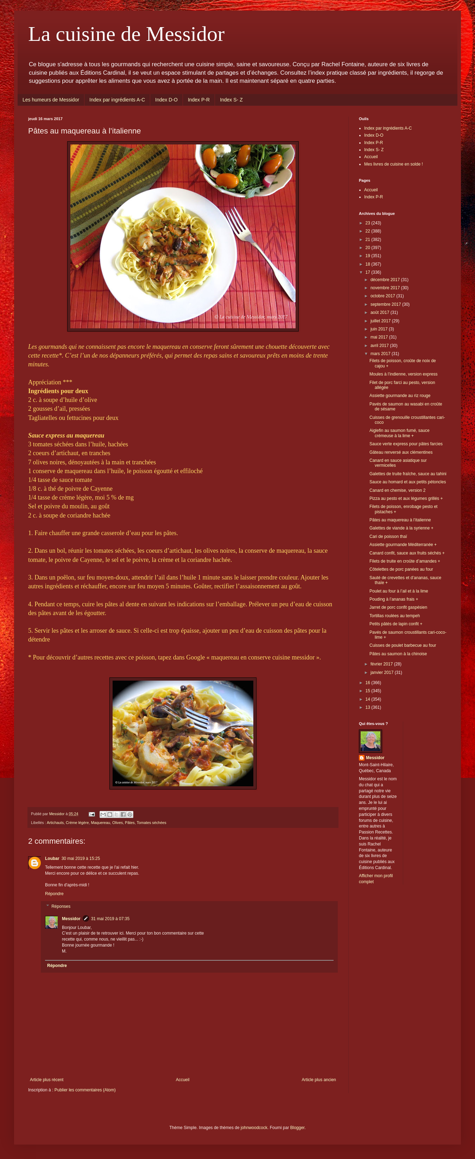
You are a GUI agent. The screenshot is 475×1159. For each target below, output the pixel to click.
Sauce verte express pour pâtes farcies (406, 443)
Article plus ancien (319, 1079)
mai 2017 (379, 337)
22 (369, 231)
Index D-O (166, 100)
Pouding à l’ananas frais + (393, 599)
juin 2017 (379, 329)
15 (369, 690)
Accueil (183, 1079)
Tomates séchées (151, 822)
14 (369, 699)
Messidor (71, 918)
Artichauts (55, 822)
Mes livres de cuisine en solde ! (393, 164)
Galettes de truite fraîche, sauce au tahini (407, 473)
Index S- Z (231, 100)
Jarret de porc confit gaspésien (398, 607)
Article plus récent (46, 1079)
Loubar (52, 858)
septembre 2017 (386, 304)
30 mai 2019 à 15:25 (81, 858)
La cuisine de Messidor (126, 33)
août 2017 (380, 312)
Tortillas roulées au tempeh (394, 615)
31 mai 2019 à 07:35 (110, 918)
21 (369, 239)
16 (369, 682)
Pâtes (130, 822)
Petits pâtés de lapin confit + (395, 623)
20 (369, 247)
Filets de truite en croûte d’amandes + (404, 561)
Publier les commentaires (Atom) (85, 1089)
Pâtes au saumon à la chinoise (398, 653)
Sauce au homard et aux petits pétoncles (407, 481)
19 (369, 255)
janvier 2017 (382, 672)
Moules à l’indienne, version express (403, 374)
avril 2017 (380, 345)
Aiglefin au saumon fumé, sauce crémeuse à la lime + (399, 433)
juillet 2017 (381, 320)
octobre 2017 (383, 295)
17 (369, 272)
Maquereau (100, 822)
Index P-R (199, 100)
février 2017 (382, 664)
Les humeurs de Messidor (51, 100)
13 (369, 707)
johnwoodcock (254, 1127)
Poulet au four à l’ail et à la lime (398, 591)
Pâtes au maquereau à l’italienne (400, 519)
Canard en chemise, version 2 (397, 490)
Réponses (60, 906)
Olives (117, 822)
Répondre (54, 893)
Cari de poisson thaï (388, 536)
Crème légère (77, 822)
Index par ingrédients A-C (117, 100)
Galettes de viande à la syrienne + (401, 528)
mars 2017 (381, 353)
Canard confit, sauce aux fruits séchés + (407, 553)
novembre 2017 (385, 287)
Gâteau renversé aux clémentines (400, 452)
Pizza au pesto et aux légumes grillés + (406, 498)
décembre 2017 (385, 279)
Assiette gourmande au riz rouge (399, 395)
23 (369, 223)
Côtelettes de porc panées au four (401, 569)
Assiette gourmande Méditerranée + (403, 544)
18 (369, 264)
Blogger (297, 1127)
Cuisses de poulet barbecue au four (402, 645)
